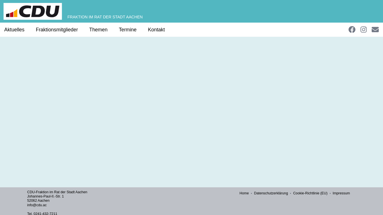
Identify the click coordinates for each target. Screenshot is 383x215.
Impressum (341, 193)
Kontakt (156, 29)
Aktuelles (14, 29)
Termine (128, 29)
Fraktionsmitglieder (57, 29)
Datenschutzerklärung (271, 193)
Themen (98, 29)
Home (244, 193)
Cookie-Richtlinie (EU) (310, 193)
